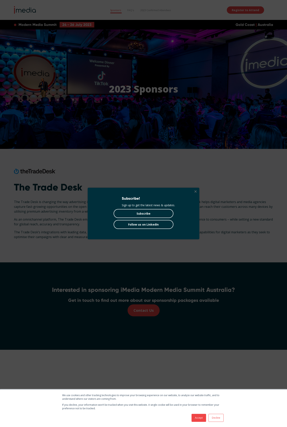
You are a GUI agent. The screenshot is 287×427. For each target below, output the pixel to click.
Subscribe (143, 213)
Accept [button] (199, 417)
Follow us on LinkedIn (143, 224)
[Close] (195, 192)
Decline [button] (216, 417)
